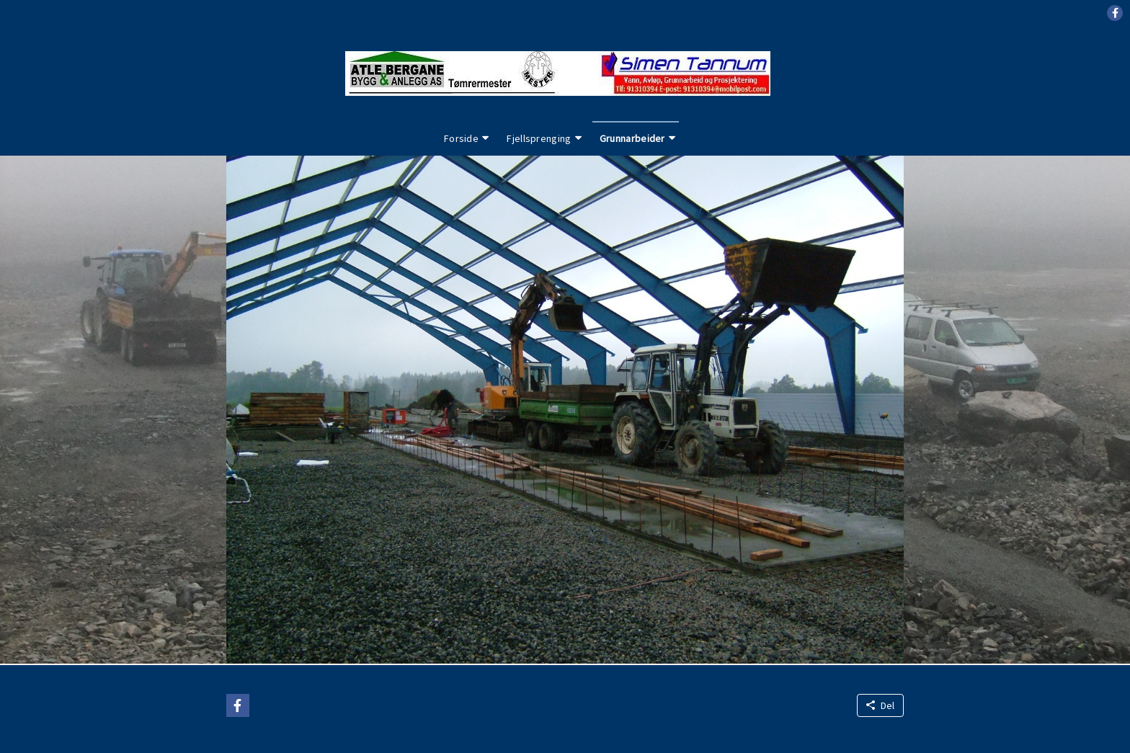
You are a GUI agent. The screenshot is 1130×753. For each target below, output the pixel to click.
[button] (1115, 13)
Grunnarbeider (632, 138)
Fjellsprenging (539, 138)
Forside (461, 138)
